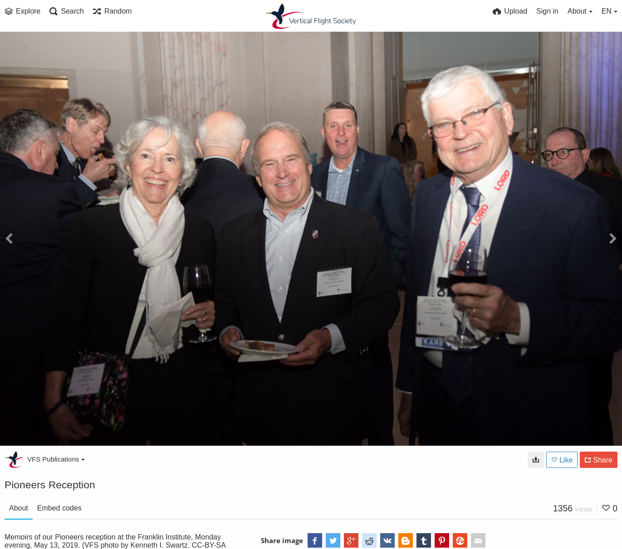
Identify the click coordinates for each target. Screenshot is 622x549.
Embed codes (59, 508)
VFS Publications (56, 459)
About (18, 508)
